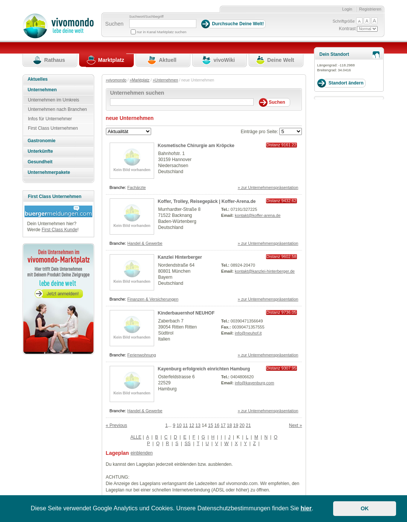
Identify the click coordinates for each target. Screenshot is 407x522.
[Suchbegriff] (162, 23)
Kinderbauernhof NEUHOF (186, 313)
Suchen (114, 24)
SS (188, 443)
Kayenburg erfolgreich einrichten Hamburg (204, 369)
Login (347, 9)
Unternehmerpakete (49, 172)
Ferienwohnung (141, 355)
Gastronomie (41, 140)
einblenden (141, 453)
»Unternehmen (165, 80)
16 (216, 425)
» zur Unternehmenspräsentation (268, 187)
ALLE (135, 437)
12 (191, 425)
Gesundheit (40, 161)
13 (198, 425)
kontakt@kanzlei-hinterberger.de (265, 271)
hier (306, 508)
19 (235, 425)
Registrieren (370, 9)
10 (178, 425)
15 (210, 425)
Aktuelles (37, 79)
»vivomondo (116, 80)
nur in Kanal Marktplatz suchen (162, 32)
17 (222, 425)
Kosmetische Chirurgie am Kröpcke (196, 145)
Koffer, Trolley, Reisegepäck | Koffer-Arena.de (207, 201)
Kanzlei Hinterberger (180, 257)
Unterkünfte (40, 151)
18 (229, 425)
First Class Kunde (59, 229)
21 (248, 425)
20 (242, 425)
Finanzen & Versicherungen (153, 299)
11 (185, 425)
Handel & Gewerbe (144, 243)
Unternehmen (42, 89)
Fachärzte (136, 187)
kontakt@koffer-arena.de (257, 215)
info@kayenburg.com (254, 383)
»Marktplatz (140, 80)
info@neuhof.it (248, 333)
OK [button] (365, 508)
